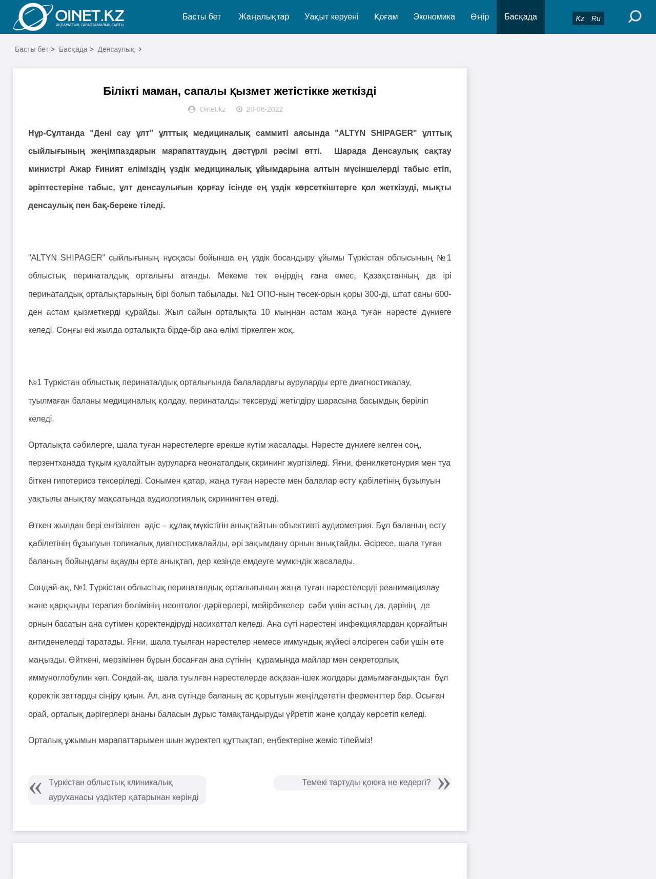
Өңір (479, 16)
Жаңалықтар (264, 16)
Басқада (520, 16)
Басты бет (201, 16)
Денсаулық (116, 49)
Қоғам (386, 16)
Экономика (434, 16)
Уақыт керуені (331, 16)
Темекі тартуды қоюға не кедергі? (366, 782)
